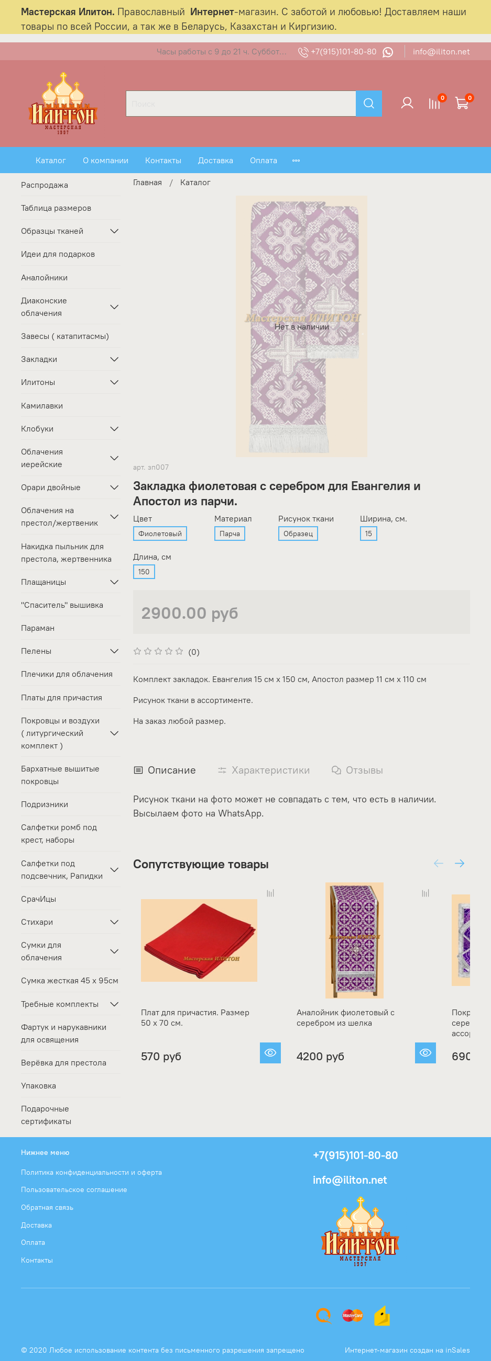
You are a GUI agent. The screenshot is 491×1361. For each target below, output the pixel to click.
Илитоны (38, 382)
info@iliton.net (441, 51)
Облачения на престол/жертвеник (59, 516)
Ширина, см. (383, 519)
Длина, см (152, 557)
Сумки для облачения (41, 950)
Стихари (37, 921)
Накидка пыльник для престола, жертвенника (66, 552)
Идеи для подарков (58, 253)
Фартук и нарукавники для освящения (63, 1033)
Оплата (263, 160)
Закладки (39, 359)
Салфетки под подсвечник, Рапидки (62, 869)
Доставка (215, 160)
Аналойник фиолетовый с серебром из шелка (359, 1038)
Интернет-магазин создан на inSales (407, 1350)
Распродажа (44, 184)
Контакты (163, 160)
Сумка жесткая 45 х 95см (69, 980)
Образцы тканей (52, 230)
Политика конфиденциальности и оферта (91, 1172)
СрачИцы (38, 898)
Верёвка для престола (63, 1062)
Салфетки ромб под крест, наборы (59, 833)
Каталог (51, 160)
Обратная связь (47, 1207)
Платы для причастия (61, 697)
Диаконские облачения (44, 306)
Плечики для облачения (67, 673)
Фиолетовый (160, 533)
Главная (147, 182)
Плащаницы (43, 581)
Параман (37, 627)
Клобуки (37, 428)
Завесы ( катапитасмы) (65, 336)
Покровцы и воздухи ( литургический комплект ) (60, 733)
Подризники (44, 804)
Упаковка (38, 1085)
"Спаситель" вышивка (62, 604)
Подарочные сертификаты (46, 1114)
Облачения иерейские (42, 457)
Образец (298, 533)
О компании (105, 160)
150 (144, 571)
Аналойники (44, 277)
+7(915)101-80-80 (338, 51)
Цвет (142, 519)
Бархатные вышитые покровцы (60, 774)
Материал (233, 519)
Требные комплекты (60, 1004)
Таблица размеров (56, 207)
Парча (230, 533)
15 (368, 533)
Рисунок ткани (306, 519)
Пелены (36, 650)
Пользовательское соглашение (74, 1189)
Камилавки (42, 405)
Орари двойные (51, 487)
